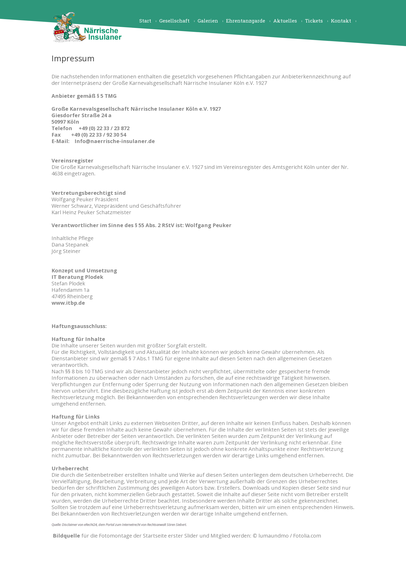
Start (145, 20)
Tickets (314, 20)
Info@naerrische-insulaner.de (115, 141)
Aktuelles (285, 20)
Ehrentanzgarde (245, 20)
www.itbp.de (68, 302)
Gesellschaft (174, 20)
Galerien (208, 20)
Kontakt (341, 20)
